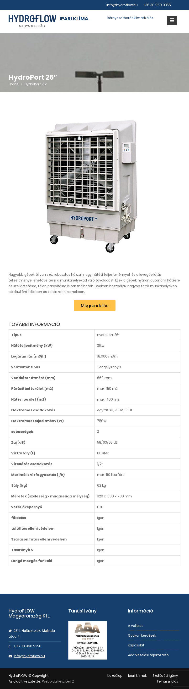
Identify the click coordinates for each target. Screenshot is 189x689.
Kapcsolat (136, 645)
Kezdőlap (114, 675)
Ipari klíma (74, 18)
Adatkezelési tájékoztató (148, 654)
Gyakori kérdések (142, 635)
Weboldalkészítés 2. (58, 681)
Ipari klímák (137, 675)
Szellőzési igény (165, 675)
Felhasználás (167, 681)
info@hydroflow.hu (122, 5)
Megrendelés (94, 306)
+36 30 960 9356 (157, 5)
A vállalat (135, 625)
